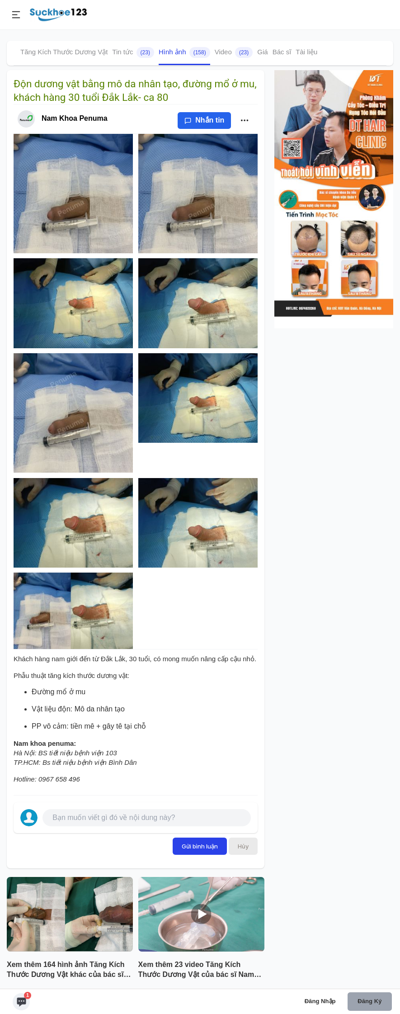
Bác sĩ (282, 52)
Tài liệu (306, 52)
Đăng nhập (320, 1001)
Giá (262, 52)
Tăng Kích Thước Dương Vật (64, 52)
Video (234, 52)
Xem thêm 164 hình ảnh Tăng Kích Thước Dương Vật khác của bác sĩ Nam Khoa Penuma (66, 971)
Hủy (243, 846)
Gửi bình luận (200, 846)
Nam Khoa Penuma (75, 118)
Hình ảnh (184, 52)
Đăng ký (369, 1001)
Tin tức (133, 52)
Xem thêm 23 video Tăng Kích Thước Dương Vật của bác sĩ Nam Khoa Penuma (196, 971)
